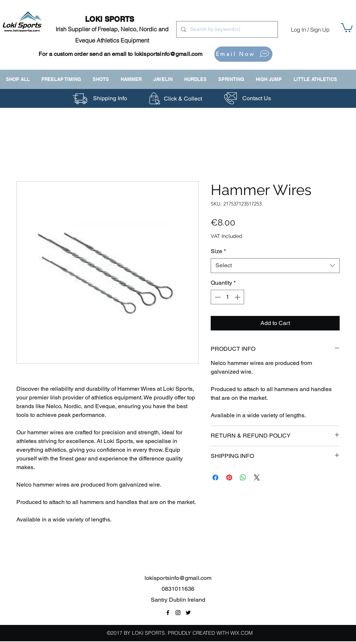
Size (218, 251)
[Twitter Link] (188, 612)
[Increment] (238, 297)
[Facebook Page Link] (168, 612)
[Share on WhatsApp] (243, 477)
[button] (347, 27)
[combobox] (275, 265)
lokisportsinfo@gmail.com (168, 53)
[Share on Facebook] (215, 477)
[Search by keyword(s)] (226, 29)
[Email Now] (243, 54)
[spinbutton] (227, 297)
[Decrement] (217, 297)
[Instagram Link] (178, 612)
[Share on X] (256, 477)
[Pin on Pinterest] (229, 477)
